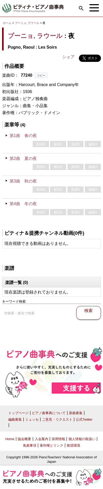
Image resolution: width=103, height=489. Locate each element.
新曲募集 (76, 413)
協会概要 (24, 439)
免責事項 (29, 445)
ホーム (7, 22)
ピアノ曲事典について (49, 413)
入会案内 (41, 439)
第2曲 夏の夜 (23, 158)
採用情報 (58, 439)
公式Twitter (84, 419)
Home (10, 439)
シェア (68, 57)
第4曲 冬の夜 (23, 203)
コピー (41, 75)
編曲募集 (15, 419)
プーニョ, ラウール (27, 22)
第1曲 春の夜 (23, 135)
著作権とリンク (51, 445)
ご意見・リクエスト (57, 419)
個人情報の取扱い (81, 439)
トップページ (18, 413)
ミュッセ (32, 419)
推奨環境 (73, 445)
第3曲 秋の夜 (23, 181)
